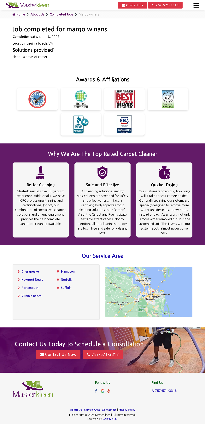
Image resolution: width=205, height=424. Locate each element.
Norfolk (66, 279)
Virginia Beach (31, 295)
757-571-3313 (165, 5)
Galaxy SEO (110, 419)
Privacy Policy (127, 409)
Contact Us (132, 5)
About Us (37, 14)
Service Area (92, 409)
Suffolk (66, 287)
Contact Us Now (58, 355)
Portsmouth (29, 287)
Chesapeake (30, 271)
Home (19, 14)
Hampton (68, 271)
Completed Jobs (61, 14)
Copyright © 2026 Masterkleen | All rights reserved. (104, 415)
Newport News (32, 279)
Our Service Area (103, 256)
